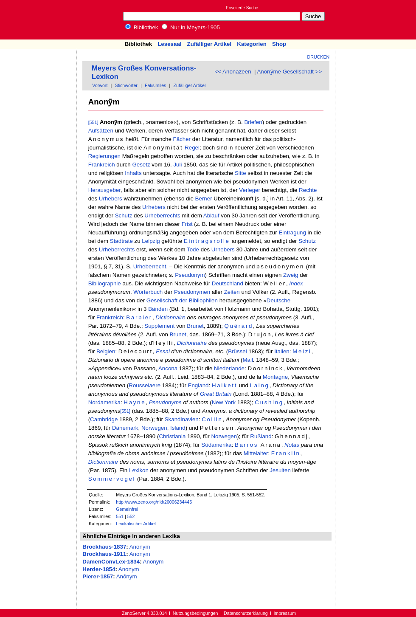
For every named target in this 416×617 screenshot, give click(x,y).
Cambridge (104, 419)
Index (296, 283)
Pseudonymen (192, 292)
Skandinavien (182, 419)
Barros (246, 445)
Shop (279, 44)
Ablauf (211, 215)
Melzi (301, 351)
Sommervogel (112, 479)
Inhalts (133, 173)
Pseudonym (190, 275)
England (198, 385)
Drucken (318, 56)
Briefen (253, 122)
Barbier (139, 317)
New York (224, 402)
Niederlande (229, 368)
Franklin (286, 453)
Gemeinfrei (127, 509)
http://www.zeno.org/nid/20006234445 (154, 501)
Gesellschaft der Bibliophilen (182, 300)
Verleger (249, 190)
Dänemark (125, 428)
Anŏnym (126, 576)
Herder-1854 (98, 569)
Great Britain (216, 394)
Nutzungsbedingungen (195, 613)
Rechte (308, 190)
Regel (192, 147)
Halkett (224, 385)
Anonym (139, 547)
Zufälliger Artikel (209, 44)
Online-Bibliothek (40, 19)
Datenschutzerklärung (246, 613)
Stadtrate (121, 241)
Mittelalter (256, 453)
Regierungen (104, 156)
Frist (187, 224)
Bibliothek (141, 27)
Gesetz (141, 164)
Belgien (105, 351)
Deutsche (278, 300)
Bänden (158, 309)
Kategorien (252, 44)
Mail (247, 360)
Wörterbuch (148, 292)
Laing (260, 385)
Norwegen (154, 428)
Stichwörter (126, 85)
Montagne (275, 377)
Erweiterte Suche (242, 8)
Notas (291, 445)
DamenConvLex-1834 (111, 561)
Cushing (269, 402)
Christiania (172, 436)
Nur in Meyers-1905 (191, 27)
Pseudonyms (165, 402)
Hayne (135, 402)
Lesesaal (169, 44)
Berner (203, 198)
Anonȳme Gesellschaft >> (289, 71)
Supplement (159, 326)
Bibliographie (104, 283)
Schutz (123, 215)
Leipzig (151, 241)
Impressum (284, 613)
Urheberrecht (149, 266)
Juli (177, 164)
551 (120, 516)
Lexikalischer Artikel (136, 523)
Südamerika (216, 445)
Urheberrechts (162, 215)
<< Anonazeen (233, 71)
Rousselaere (144, 385)
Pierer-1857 (97, 576)
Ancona (167, 368)
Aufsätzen (100, 130)
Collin (212, 419)
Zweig (290, 275)
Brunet (195, 326)
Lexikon (139, 470)
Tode (193, 249)
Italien (282, 351)
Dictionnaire (170, 317)
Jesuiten (280, 470)
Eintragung (292, 232)
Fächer (182, 139)
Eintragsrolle (207, 241)
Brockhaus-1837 (104, 547)
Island (178, 428)
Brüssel (237, 351)
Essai (163, 351)
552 (131, 516)
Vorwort (99, 85)
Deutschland (227, 283)
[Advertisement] (39, 73)
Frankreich (101, 164)
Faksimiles (155, 85)
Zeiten (232, 292)
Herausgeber (104, 190)
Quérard (239, 326)
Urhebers (110, 198)
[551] (93, 122)
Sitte (240, 173)
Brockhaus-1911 (104, 554)
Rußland (260, 436)
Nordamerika (104, 402)
